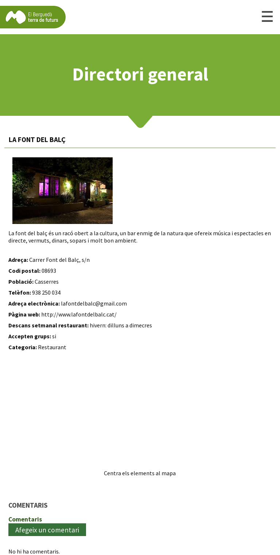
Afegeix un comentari (47, 530)
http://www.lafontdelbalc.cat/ (79, 314)
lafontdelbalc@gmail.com (94, 303)
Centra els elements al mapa (140, 473)
